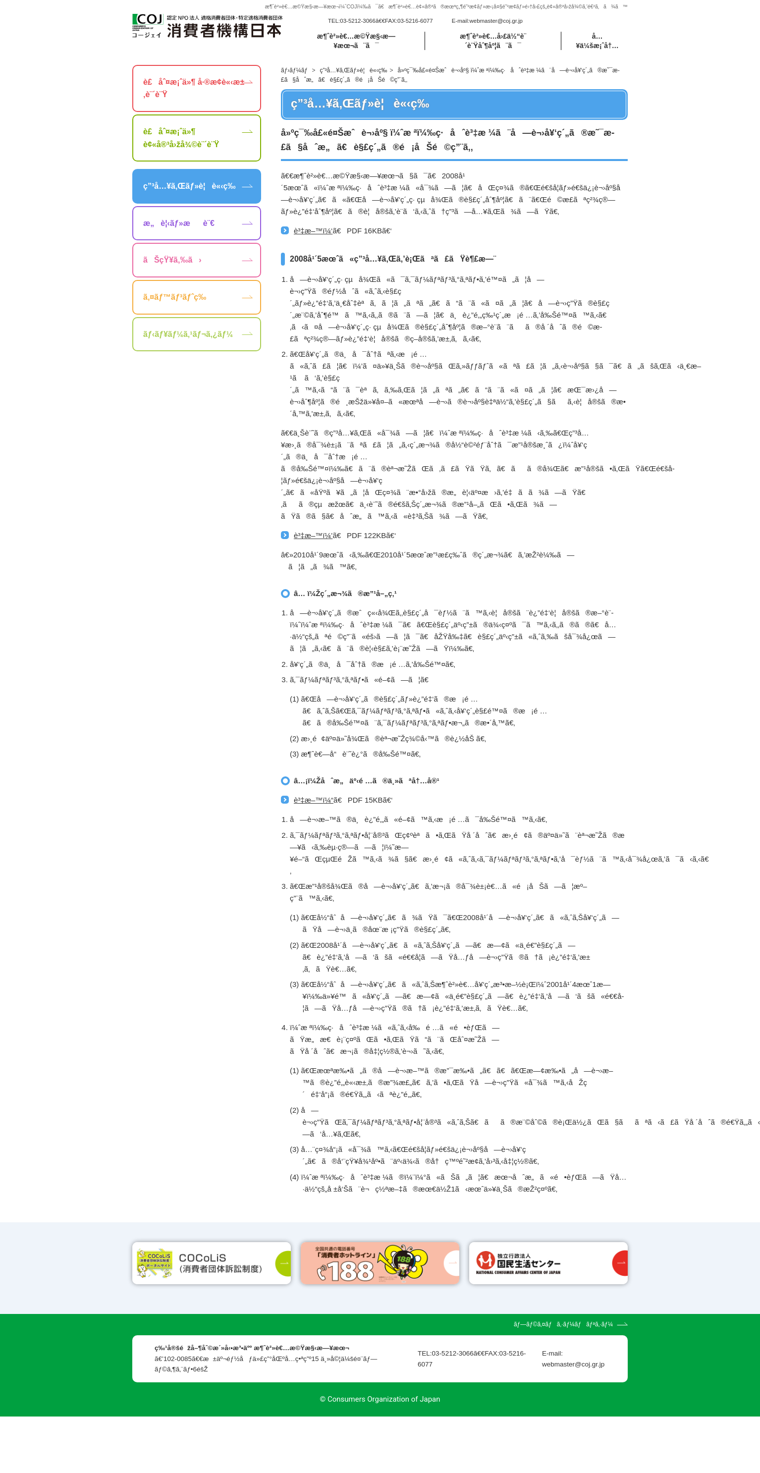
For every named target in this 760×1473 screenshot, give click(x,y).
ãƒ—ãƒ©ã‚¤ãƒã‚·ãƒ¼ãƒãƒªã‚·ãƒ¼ (563, 1381)
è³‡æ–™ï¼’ (313, 535)
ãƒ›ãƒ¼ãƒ (295, 70)
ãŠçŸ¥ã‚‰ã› (172, 260)
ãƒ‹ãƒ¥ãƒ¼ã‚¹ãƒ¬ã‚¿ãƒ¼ (188, 334)
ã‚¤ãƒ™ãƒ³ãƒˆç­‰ (174, 297)
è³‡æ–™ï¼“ (313, 800)
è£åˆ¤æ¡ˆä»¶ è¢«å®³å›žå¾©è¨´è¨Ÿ (181, 138)
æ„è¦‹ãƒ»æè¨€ (179, 223)
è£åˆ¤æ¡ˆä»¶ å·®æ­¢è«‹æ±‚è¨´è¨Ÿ (193, 88)
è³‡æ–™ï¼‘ (313, 230)
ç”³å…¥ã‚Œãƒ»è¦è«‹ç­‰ (353, 70)
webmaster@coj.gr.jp (496, 21)
